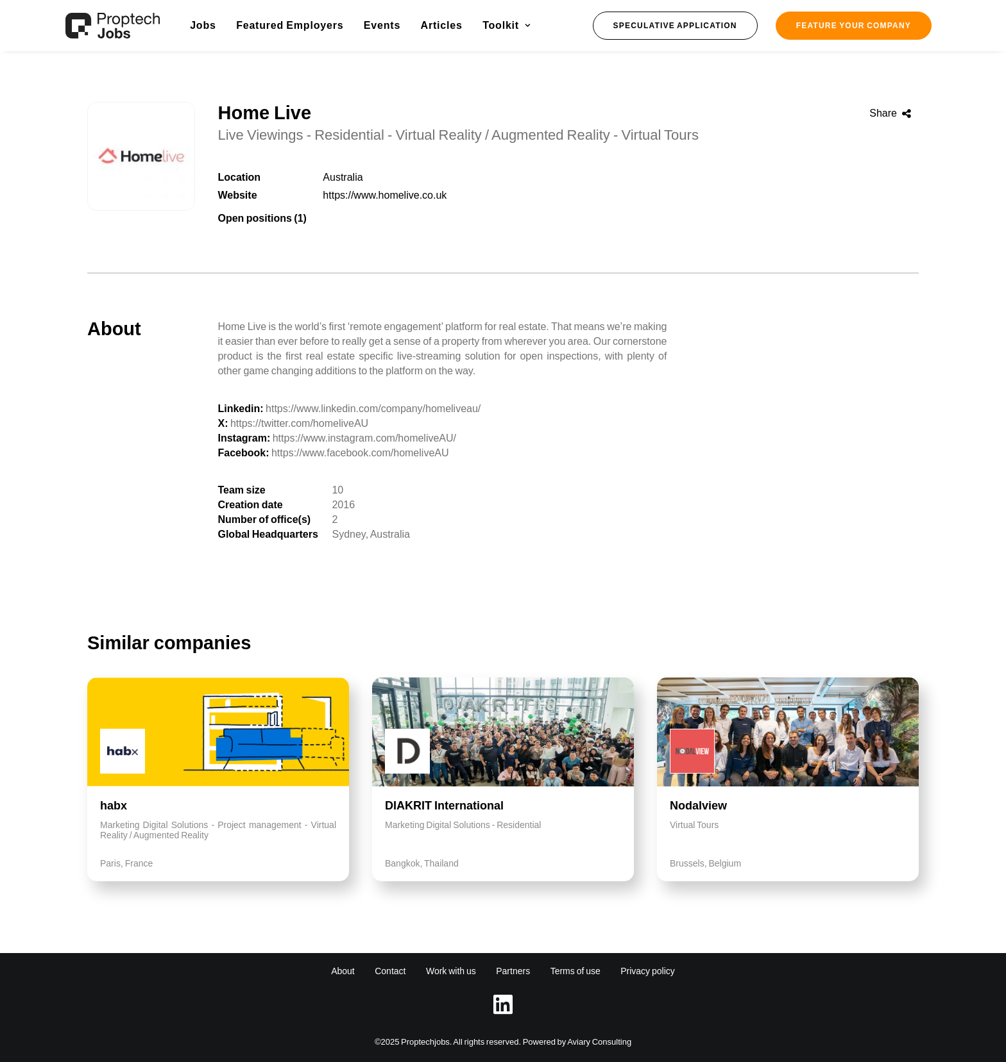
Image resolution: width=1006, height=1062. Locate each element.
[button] (675, 26)
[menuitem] (203, 25)
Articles (442, 25)
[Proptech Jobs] (112, 25)
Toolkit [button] (506, 25)
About (343, 971)
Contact (390, 971)
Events (382, 25)
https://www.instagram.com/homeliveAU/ (364, 438)
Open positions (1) (261, 218)
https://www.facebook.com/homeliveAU (360, 452)
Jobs (203, 25)
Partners (513, 971)
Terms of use (575, 971)
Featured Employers (289, 25)
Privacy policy (647, 971)
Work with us (451, 971)
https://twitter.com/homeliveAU (299, 423)
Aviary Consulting (599, 1042)
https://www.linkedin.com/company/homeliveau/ (373, 408)
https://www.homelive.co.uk (385, 195)
